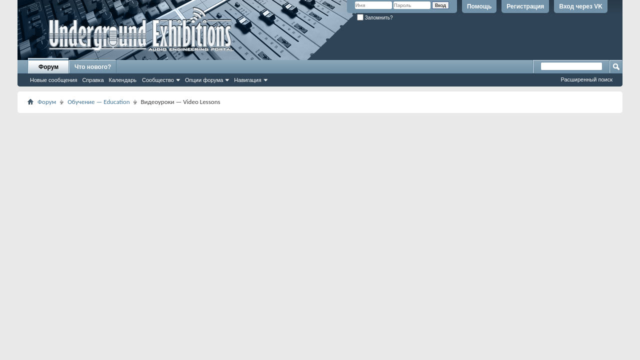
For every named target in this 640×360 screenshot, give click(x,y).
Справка (93, 80)
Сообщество (158, 80)
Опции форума (204, 80)
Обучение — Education (99, 102)
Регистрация (525, 6)
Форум (48, 67)
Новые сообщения (53, 80)
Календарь (123, 80)
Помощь (479, 6)
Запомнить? (375, 17)
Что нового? (92, 67)
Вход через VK (580, 6)
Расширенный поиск (586, 79)
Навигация (247, 80)
